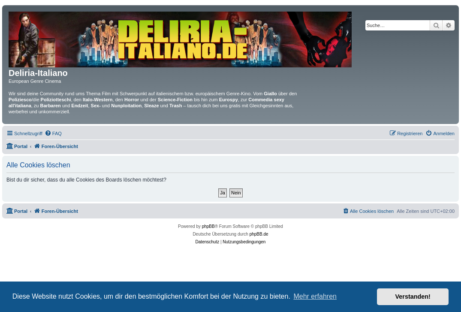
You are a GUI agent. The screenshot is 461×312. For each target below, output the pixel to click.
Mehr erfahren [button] (315, 296)
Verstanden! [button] (413, 296)
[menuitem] (53, 133)
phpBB (208, 226)
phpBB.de (259, 234)
